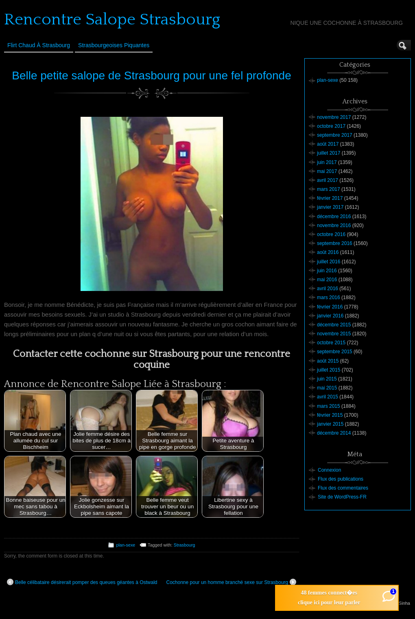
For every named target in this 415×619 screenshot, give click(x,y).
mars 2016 (328, 297)
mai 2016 (327, 279)
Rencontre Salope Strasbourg (112, 19)
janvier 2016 (330, 316)
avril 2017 (327, 180)
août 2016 (328, 252)
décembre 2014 (334, 433)
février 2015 (330, 415)
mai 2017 (327, 171)
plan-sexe (125, 544)
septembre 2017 (334, 135)
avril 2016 (327, 288)
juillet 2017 (328, 153)
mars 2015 (328, 406)
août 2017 (328, 144)
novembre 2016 (334, 225)
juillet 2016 (328, 262)
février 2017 (330, 198)
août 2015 (328, 361)
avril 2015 (327, 397)
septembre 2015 (334, 351)
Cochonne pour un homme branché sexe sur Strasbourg (231, 582)
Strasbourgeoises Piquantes (113, 45)
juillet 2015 (328, 370)
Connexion (329, 470)
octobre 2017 (331, 126)
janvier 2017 (330, 207)
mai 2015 (327, 388)
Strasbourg (184, 544)
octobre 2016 (331, 234)
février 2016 (330, 307)
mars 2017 (328, 189)
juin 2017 (327, 162)
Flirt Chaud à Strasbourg (38, 45)
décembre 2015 (334, 325)
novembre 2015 (334, 334)
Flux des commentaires (343, 488)
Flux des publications (340, 479)
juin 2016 (327, 270)
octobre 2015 (331, 343)
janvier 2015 (330, 424)
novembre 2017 (334, 117)
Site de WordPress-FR (342, 497)
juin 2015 (327, 379)
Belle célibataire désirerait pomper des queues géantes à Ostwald (82, 582)
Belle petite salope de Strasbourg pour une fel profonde (151, 75)
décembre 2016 (334, 216)
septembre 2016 (334, 243)
